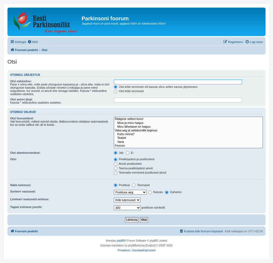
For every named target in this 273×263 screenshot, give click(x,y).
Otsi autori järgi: (21, 99)
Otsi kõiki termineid (129, 91)
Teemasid (141, 185)
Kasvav (155, 192)
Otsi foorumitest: (22, 118)
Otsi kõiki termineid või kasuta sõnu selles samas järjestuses (156, 86)
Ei (130, 152)
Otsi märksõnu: (21, 81)
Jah (119, 152)
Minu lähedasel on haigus (188, 127)
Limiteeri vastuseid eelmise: (29, 199)
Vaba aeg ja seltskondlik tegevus (188, 130)
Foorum (188, 146)
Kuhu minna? (188, 134)
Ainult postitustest (128, 163)
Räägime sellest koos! (188, 119)
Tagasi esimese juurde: (26, 207)
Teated (188, 138)
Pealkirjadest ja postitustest (134, 159)
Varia (188, 142)
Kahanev (173, 192)
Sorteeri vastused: (23, 191)
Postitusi (122, 185)
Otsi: (13, 159)
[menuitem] (32, 42)
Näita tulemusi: (20, 185)
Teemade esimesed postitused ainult (140, 172)
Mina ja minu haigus (188, 123)
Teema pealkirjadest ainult (133, 168)
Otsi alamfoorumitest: (25, 152)
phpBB (121, 240)
